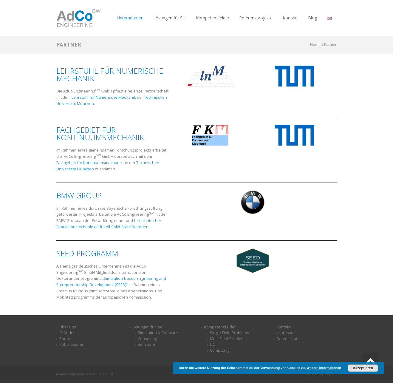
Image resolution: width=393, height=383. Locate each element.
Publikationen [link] (71, 344)
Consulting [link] (147, 338)
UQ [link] (213, 344)
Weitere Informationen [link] (324, 368)
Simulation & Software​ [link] (158, 332)
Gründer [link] (67, 332)
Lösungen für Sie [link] (147, 327)
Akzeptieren (363, 368)
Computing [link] (219, 350)
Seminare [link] (146, 344)
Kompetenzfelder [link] (220, 327)
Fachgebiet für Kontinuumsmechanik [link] (89, 162)
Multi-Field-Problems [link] (228, 338)
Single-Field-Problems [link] (229, 332)
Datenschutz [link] (287, 338)
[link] (78, 17)
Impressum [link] (286, 332)
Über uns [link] (67, 327)
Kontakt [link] (283, 327)
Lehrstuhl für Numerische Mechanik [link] (104, 97)
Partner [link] (66, 338)
